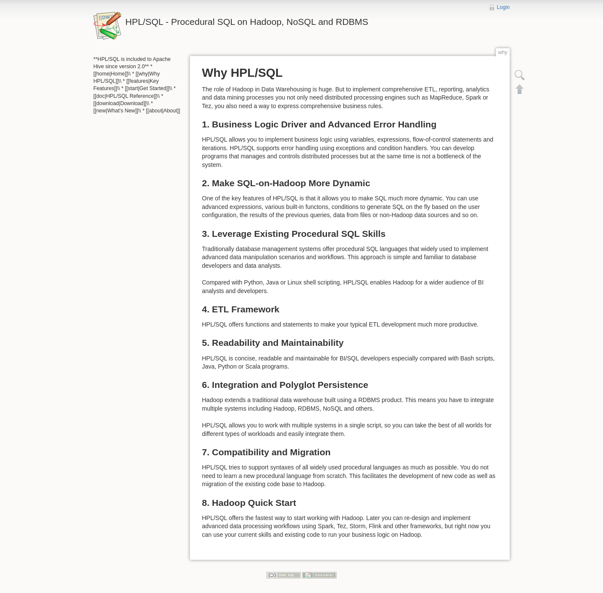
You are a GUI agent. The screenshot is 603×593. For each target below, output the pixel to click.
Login (503, 7)
